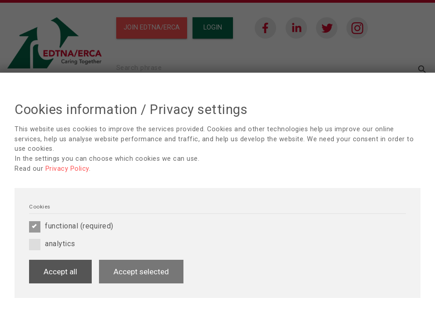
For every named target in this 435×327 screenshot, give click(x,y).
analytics (52, 244)
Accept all (60, 271)
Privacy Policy (67, 169)
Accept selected (141, 271)
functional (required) (71, 226)
